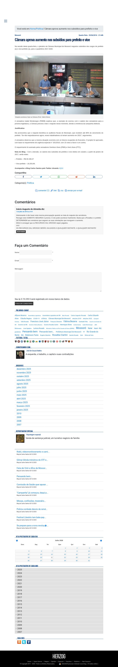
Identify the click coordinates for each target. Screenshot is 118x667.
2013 (19, 611)
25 (101, 557)
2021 (19, 583)
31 (89, 560)
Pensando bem (30, 331)
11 (101, 551)
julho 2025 (21, 387)
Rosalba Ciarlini (59, 335)
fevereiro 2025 (23, 406)
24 (89, 557)
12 (28, 554)
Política (39, 29)
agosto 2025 (22, 384)
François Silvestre (56, 321)
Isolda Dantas (77, 324)
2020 (19, 587)
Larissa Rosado (38, 328)
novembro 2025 (24, 372)
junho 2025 (22, 391)
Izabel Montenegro (87, 324)
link (55, 190)
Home (32, 29)
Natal (90, 328)
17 (89, 554)
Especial (60, 661)
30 (76, 560)
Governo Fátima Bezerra (35, 324)
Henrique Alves (66, 325)
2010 (19, 413)
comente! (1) (43, 190)
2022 (19, 580)
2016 (19, 601)
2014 (19, 608)
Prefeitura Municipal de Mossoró (68, 332)
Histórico (77, 661)
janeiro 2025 (22, 410)
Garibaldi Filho (83, 321)
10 (89, 551)
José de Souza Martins (34, 351)
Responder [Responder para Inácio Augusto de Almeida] (21, 232)
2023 (19, 576)
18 (101, 554)
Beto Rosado (65, 315)
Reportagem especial (33, 435)
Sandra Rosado (73, 335)
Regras (46, 661)
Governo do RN (22, 325)
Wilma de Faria (89, 335)
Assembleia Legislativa (34, 315)
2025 (19, 569)
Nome (17, 252)
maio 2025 (21, 395)
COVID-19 (36, 318)
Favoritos (69, 661)
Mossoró (81, 328)
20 (41, 557)
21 (52, 557)
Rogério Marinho (45, 335)
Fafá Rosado (25, 321)
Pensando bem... (46, 332)
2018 (19, 594)
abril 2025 (21, 398)
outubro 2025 (23, 376)
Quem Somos (38, 661)
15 (65, 554)
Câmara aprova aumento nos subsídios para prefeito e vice (52, 39)
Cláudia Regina (26, 318)
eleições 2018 (76, 318)
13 (41, 554)
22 (65, 557)
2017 (19, 597)
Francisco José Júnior (40, 321)
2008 (19, 421)
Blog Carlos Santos (18, 10)
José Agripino (27, 328)
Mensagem (19, 269)
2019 (19, 590)
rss (62, 190)
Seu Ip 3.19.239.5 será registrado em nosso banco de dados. (42, 299)
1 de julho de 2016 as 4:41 (24, 212)
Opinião (53, 661)
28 (52, 560)
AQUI (61, 168)
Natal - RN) (97, 328)
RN (22, 335)
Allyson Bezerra (20, 315)
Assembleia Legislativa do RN (52, 315)
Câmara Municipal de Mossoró (59, 318)
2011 (19, 618)
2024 (19, 573)
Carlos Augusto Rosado (78, 315)
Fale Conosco (86, 661)
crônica (44, 318)
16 (76, 554)
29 (65, 560)
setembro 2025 (24, 380)
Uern (81, 335)
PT (84, 332)
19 (28, 557)
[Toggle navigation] (5, 21)
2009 (19, 417)
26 (28, 560)
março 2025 (22, 402)
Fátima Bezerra (70, 321)
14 (52, 554)
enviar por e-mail (74, 190)
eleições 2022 (87, 318)
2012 (19, 614)
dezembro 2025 (24, 369)
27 (41, 560)
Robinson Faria (31, 335)
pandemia (18, 332)
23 (76, 557)
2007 (19, 424)
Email (17, 261)
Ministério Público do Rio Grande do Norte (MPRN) (60, 328)
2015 (19, 604)
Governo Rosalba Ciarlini (51, 325)
